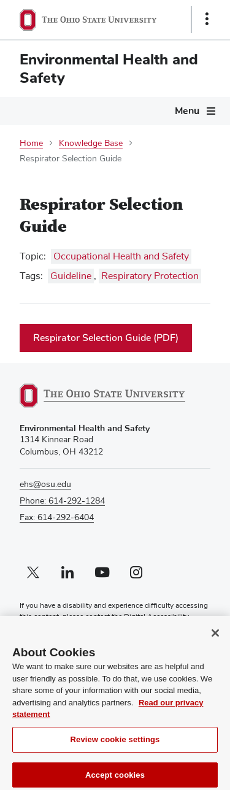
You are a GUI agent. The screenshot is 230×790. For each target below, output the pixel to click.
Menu (187, 111)
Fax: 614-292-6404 (57, 517)
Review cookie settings (115, 745)
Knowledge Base (91, 143)
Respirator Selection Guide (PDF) (105, 338)
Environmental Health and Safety (109, 69)
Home (31, 143)
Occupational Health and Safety (121, 256)
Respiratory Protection (150, 276)
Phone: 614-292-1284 (62, 501)
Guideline (70, 276)
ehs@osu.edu (45, 484)
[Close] (215, 639)
